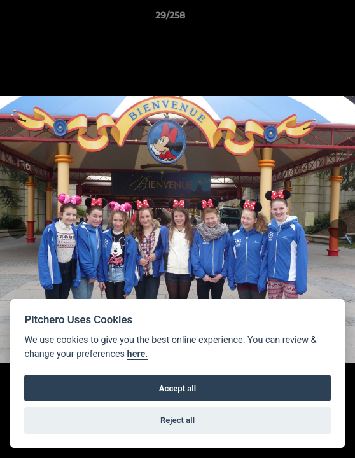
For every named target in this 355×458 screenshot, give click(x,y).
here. (137, 354)
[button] (309, 18)
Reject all (177, 420)
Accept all (177, 388)
